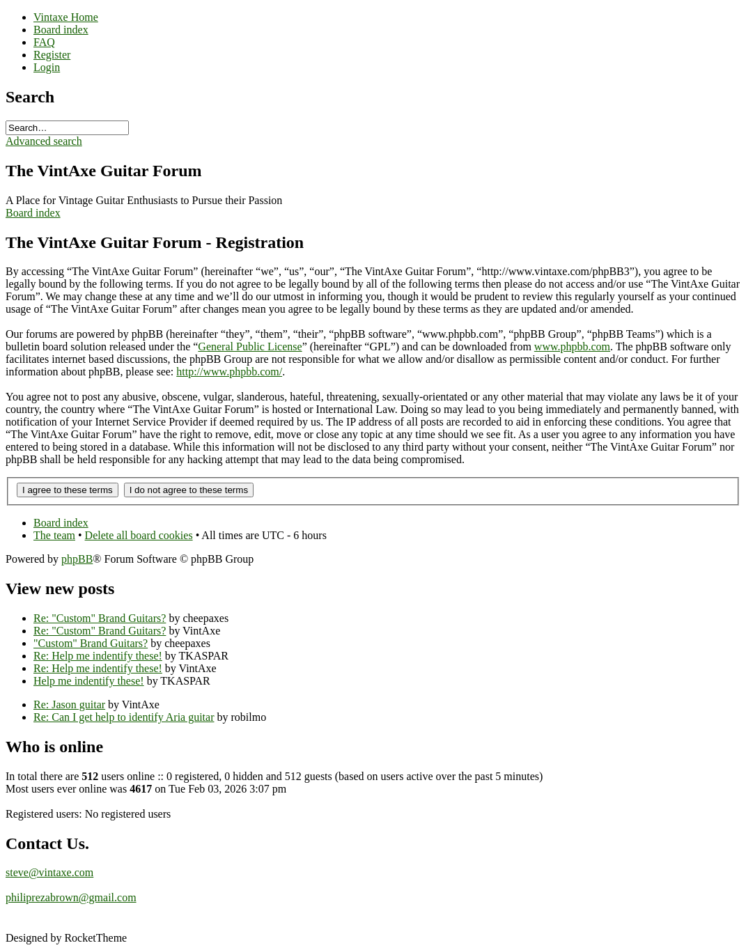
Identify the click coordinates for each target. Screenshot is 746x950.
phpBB (77, 559)
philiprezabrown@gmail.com (71, 897)
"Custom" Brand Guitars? (90, 643)
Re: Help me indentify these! (97, 656)
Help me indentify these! (88, 681)
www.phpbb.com (572, 346)
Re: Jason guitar (69, 704)
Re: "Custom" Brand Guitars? (99, 618)
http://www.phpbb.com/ (229, 371)
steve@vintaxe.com (49, 872)
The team (54, 535)
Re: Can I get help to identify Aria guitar (124, 717)
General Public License (250, 346)
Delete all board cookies (139, 535)
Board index (33, 213)
